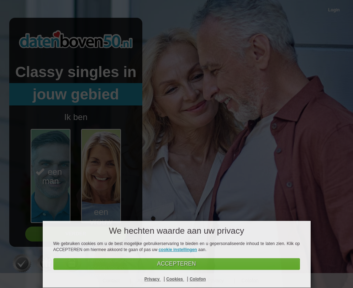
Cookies (175, 279)
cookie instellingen (178, 249)
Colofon (198, 279)
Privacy (152, 279)
